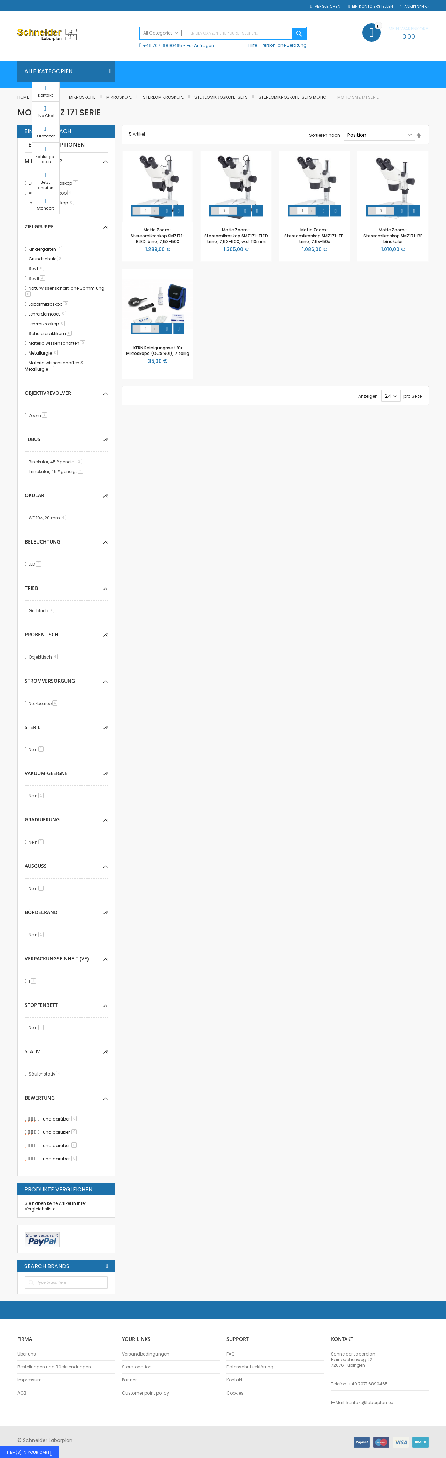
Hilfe (252, 45)
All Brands (107, 1266)
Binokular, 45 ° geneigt (56, 462)
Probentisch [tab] (42, 634)
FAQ (230, 1354)
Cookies (235, 1393)
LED (36, 564)
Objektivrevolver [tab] (48, 392)
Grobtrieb (42, 611)
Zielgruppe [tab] (39, 226)
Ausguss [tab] (36, 866)
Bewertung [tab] (40, 1097)
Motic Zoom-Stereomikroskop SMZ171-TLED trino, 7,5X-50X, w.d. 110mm (236, 235)
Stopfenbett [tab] (41, 1005)
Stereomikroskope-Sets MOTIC (293, 97)
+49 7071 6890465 (162, 45)
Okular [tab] (34, 495)
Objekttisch (44, 657)
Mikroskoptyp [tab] (43, 161)
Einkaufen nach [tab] (47, 131)
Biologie (49, 97)
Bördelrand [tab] (41, 912)
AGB (21, 1393)
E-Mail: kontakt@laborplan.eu (362, 1402)
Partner (129, 1380)
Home (23, 97)
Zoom (39, 415)
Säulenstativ (46, 1074)
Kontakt (234, 1380)
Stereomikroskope (164, 97)
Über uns (26, 1354)
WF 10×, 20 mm (48, 518)
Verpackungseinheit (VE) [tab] (57, 958)
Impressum (29, 1380)
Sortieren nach (324, 135)
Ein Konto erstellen (372, 6)
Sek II (38, 278)
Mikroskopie (83, 97)
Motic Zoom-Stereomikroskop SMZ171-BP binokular (393, 235)
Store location (137, 1367)
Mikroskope (119, 97)
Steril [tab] (32, 727)
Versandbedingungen (145, 1354)
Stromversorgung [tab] (50, 680)
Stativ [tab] (32, 1051)
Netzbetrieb (44, 703)
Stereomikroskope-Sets (221, 97)
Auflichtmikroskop (52, 193)
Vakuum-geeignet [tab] (47, 773)
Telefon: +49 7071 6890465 (359, 1384)
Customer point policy (145, 1393)
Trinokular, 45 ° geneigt (57, 471)
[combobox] (223, 33)
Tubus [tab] (32, 439)
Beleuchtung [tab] (42, 541)
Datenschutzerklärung (250, 1367)
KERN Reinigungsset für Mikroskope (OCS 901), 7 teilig (157, 350)
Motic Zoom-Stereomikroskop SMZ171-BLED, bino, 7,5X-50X (158, 235)
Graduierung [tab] (42, 819)
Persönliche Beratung (284, 45)
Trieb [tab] (31, 588)
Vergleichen (327, 6)
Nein (37, 749)
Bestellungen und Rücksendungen (54, 1367)
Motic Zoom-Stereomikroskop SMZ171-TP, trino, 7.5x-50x (314, 235)
